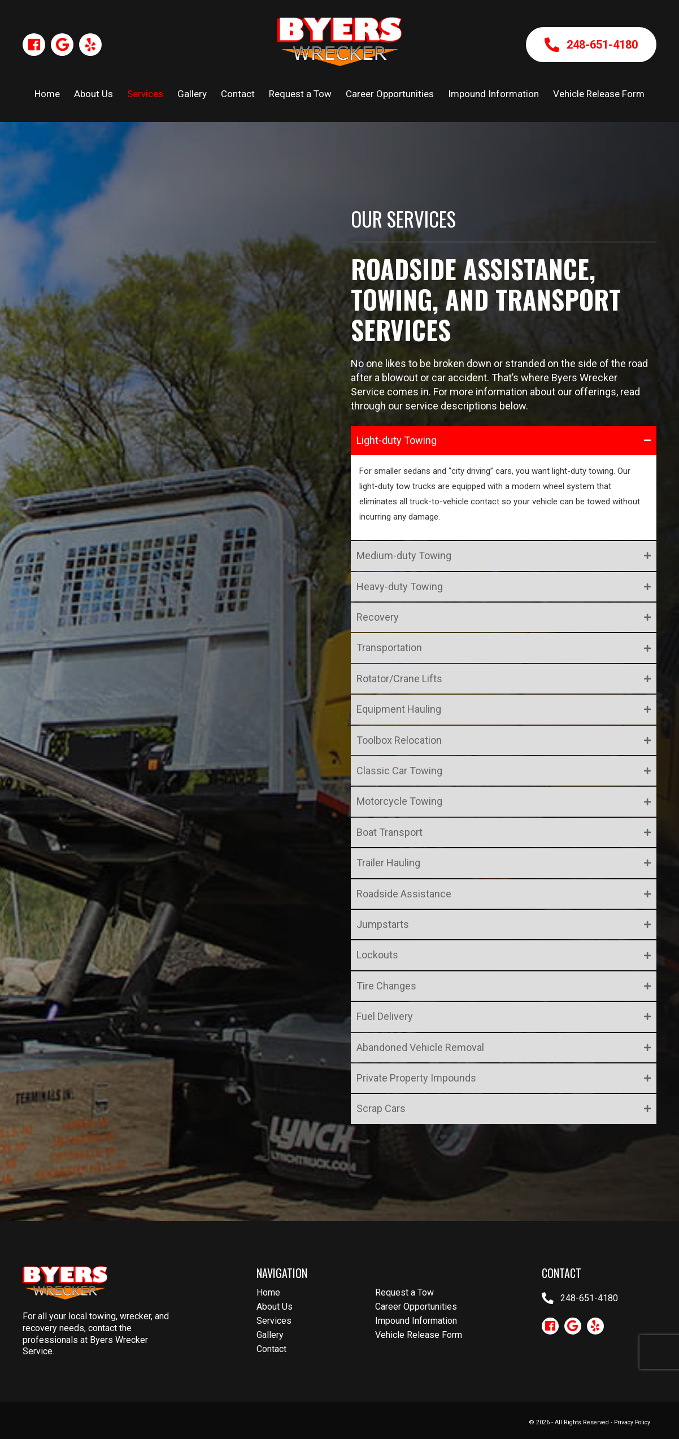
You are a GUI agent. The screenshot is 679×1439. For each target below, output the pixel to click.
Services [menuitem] (145, 93)
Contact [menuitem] (238, 93)
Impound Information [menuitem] (493, 93)
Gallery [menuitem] (192, 93)
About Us (274, 1306)
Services (273, 1320)
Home (268, 1292)
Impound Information (416, 1320)
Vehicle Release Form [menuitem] (599, 93)
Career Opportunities (416, 1306)
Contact (271, 1349)
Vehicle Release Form (418, 1334)
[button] (34, 44)
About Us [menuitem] (93, 93)
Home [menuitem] (47, 93)
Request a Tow (404, 1292)
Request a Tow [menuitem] (300, 93)
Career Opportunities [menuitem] (390, 93)
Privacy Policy (632, 1422)
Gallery (270, 1334)
